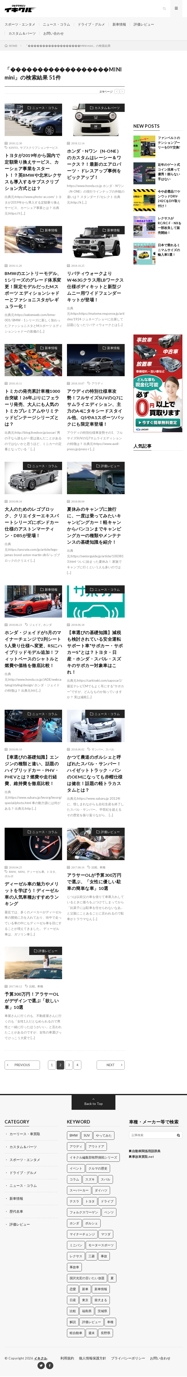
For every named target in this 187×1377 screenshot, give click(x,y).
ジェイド (35, 625)
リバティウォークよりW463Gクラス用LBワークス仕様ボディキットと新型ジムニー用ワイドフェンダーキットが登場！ (95, 287)
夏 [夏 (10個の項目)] (112, 1278)
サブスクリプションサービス (39, 147)
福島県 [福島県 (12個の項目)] (87, 1311)
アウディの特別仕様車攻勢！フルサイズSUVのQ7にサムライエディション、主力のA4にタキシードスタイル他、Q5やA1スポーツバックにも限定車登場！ (95, 408)
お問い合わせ (53, 33)
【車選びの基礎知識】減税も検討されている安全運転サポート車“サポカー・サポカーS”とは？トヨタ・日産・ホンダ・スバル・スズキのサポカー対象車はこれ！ (95, 652)
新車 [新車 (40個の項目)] (85, 1289)
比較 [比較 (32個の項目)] (73, 1311)
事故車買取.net (141, 1157)
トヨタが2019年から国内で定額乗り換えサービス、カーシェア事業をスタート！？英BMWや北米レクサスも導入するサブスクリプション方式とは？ (33, 172)
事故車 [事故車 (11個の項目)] (74, 1267)
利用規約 (67, 1359)
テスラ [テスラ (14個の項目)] (74, 1202)
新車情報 (119, 24)
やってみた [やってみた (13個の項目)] (104, 1136)
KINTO (13, 147)
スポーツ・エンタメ (20, 24)
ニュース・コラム (56, 24)
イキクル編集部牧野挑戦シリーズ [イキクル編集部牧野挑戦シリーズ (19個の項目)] (93, 1158)
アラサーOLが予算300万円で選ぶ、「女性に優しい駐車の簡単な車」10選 (94, 882)
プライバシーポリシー (128, 1359)
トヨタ (51, 872)
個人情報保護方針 (92, 1359)
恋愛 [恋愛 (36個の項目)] (73, 1289)
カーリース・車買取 (24, 1134)
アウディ (97, 383)
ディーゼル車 (35, 872)
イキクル (40, 1359)
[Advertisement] (157, 90)
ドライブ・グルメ (91, 24)
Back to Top (93, 1104)
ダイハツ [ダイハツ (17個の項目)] (101, 1191)
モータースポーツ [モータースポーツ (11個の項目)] (101, 1246)
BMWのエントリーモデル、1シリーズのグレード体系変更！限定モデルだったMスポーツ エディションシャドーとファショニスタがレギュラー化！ (33, 290)
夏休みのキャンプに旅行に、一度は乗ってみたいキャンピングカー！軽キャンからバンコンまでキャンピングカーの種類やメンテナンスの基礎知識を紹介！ (94, 526)
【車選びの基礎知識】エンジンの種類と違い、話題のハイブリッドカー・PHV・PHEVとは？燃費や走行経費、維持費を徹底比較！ (32, 771)
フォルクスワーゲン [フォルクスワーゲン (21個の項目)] (84, 1213)
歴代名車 (16, 1210)
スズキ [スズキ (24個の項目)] (90, 1180)
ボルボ (9, 876)
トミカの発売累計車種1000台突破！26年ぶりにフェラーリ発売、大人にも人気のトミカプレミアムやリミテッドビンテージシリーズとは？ (32, 408)
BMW (12, 872)
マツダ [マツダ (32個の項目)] (106, 1235)
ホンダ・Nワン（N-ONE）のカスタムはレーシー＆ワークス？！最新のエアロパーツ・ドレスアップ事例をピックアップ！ (94, 164)
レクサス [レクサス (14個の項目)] (76, 1257)
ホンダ (47, 625)
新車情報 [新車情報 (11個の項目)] (100, 1289)
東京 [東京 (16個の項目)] (85, 1300)
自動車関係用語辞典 (144, 1151)
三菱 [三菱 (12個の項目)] (91, 1257)
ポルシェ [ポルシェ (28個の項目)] (91, 1224)
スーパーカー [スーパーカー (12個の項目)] (79, 1191)
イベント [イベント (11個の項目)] (76, 1169)
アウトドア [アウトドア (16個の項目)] (96, 1147)
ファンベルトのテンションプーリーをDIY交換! (169, 142)
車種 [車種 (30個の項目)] (110, 1322)
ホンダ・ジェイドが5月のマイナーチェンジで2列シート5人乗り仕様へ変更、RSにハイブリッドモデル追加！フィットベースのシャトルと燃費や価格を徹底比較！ (33, 649)
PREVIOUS (22, 1065)
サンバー (97, 749)
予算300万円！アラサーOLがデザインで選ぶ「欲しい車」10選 (32, 1001)
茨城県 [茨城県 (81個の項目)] (102, 1311)
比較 (94, 867)
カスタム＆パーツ (22, 33)
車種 (102, 867)
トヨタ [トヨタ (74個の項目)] (90, 1202)
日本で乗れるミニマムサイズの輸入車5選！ (169, 250)
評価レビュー (144, 24)
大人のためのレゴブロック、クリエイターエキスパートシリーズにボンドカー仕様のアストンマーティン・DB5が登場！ (32, 523)
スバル (109, 749)
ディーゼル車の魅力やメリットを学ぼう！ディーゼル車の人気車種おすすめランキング (32, 894)
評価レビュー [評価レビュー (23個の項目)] (91, 1322)
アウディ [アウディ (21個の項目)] (76, 1147)
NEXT (111, 1065)
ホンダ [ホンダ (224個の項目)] (74, 1224)
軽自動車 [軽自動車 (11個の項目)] (76, 1333)
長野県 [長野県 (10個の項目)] (105, 1333)
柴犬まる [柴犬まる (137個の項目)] (100, 1300)
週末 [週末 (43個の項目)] (91, 1333)
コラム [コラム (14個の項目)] (74, 1180)
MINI (21, 872)
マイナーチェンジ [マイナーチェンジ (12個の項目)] (82, 1235)
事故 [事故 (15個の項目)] (104, 1257)
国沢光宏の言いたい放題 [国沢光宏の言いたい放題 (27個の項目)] (87, 1278)
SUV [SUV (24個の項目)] (87, 1136)
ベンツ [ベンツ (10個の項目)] (109, 1213)
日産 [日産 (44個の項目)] (73, 1300)
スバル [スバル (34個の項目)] (105, 1180)
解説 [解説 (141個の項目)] (73, 1322)
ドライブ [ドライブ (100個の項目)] (107, 1202)
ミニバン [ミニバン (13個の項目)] (76, 1246)
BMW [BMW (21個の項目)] (74, 1136)
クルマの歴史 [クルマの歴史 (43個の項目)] (97, 1169)
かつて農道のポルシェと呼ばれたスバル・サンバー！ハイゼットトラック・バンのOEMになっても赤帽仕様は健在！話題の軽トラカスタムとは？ (95, 774)
